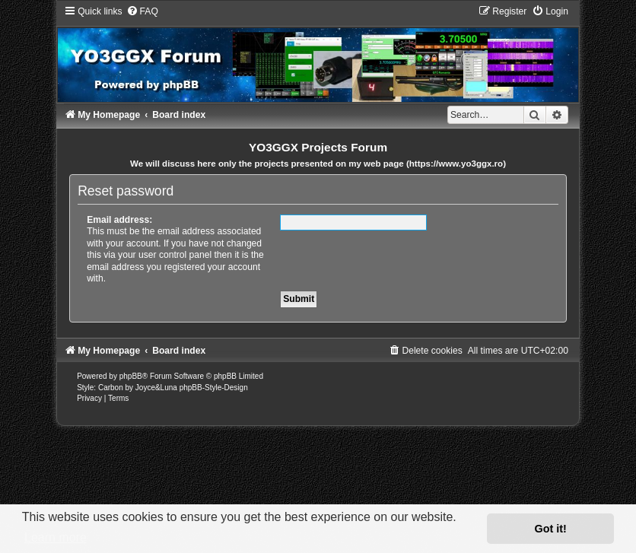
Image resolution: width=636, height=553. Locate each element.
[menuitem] (142, 11)
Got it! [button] (551, 529)
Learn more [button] (55, 537)
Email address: (119, 220)
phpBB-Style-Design (214, 387)
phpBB (130, 376)
